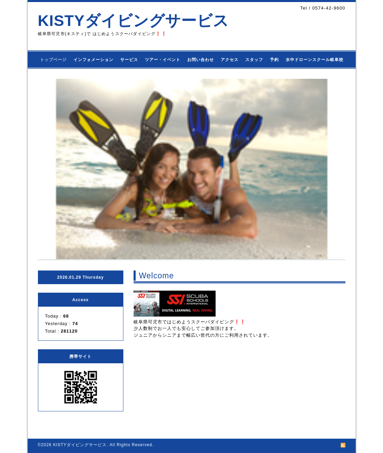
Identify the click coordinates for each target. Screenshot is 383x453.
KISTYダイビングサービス (133, 20)
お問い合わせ (200, 59)
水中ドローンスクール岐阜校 (314, 59)
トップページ (53, 59)
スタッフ (254, 59)
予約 (274, 59)
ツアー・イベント (162, 59)
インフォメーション (93, 59)
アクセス (229, 59)
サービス (129, 59)
